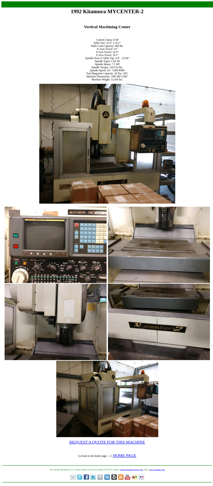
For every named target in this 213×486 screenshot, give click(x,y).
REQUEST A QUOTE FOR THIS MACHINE (107, 442)
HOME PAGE (124, 455)
